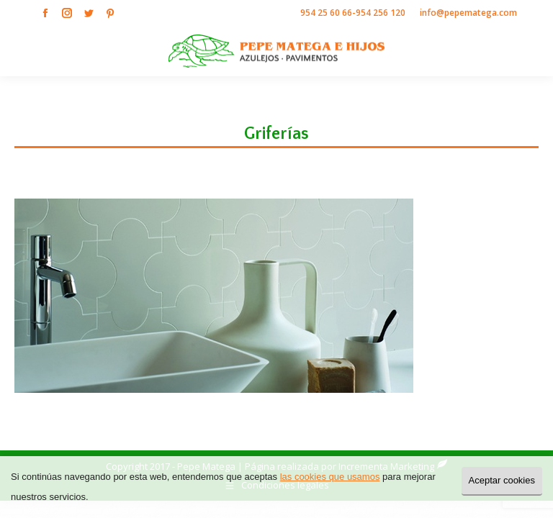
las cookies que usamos (330, 476)
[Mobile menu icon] (530, 51)
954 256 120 (380, 12)
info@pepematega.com (468, 12)
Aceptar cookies (502, 480)
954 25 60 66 (326, 12)
